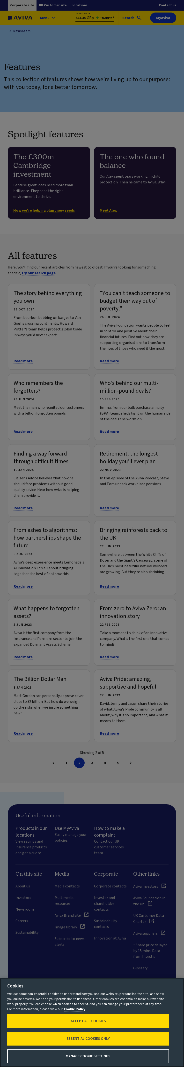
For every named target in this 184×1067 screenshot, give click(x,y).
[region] (92, 1022)
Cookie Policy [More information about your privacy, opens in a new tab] (74, 1009)
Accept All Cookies (88, 1021)
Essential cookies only (88, 1038)
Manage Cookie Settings (88, 1056)
